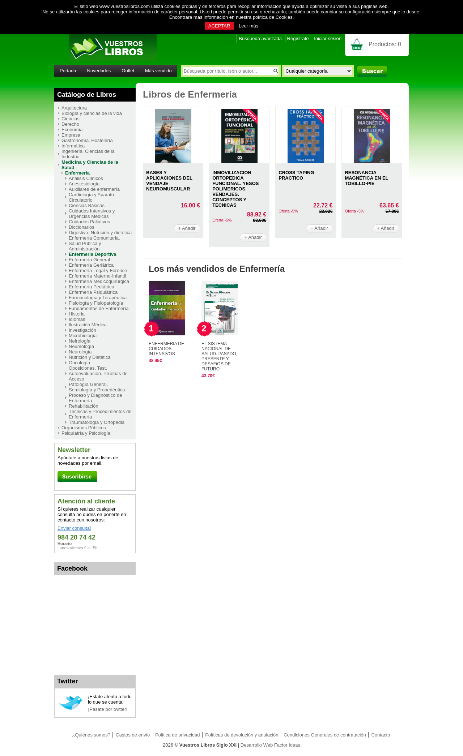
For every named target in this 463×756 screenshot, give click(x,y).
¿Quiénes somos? (91, 735)
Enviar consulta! (74, 528)
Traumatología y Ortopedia (96, 422)
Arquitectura (74, 108)
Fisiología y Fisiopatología (96, 303)
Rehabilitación (83, 406)
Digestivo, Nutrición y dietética (100, 232)
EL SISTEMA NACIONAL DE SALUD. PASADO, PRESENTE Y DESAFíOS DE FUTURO (219, 356)
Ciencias (70, 118)
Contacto (380, 735)
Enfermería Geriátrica (91, 265)
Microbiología (83, 335)
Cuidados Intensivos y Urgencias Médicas (92, 213)
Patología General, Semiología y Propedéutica (97, 387)
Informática (73, 146)
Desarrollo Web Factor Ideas (270, 745)
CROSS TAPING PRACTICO (296, 175)
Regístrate (298, 38)
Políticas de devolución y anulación (241, 735)
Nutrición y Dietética (90, 357)
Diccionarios (81, 227)
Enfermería (77, 173)
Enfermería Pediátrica (91, 286)
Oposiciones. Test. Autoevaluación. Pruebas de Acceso (98, 373)
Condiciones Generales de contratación (325, 735)
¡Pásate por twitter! (107, 709)
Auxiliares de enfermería (94, 189)
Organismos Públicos (83, 427)
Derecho (70, 124)
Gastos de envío (133, 735)
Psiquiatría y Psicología (85, 433)
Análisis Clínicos (86, 178)
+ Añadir (187, 228)
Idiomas (77, 319)
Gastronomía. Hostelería (87, 140)
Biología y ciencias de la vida (91, 113)
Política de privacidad (177, 735)
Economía (72, 129)
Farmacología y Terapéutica (98, 297)
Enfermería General (89, 259)
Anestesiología (84, 183)
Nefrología (79, 341)
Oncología (79, 362)
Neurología (80, 352)
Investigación (82, 330)
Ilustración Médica (88, 324)
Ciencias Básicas (87, 205)
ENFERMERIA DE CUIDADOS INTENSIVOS (166, 348)
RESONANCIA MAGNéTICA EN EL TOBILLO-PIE (366, 178)
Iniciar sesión (327, 38)
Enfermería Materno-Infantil (97, 276)
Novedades (99, 70)
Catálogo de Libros (86, 94)
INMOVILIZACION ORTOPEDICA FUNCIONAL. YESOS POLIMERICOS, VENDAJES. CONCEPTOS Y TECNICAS (235, 189)
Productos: (385, 44)
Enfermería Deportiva (92, 254)
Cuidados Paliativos (89, 221)
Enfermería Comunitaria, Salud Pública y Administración (94, 243)
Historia (77, 314)
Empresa (70, 135)
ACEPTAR (219, 26)
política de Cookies (273, 17)
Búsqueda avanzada (260, 38)
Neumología (81, 346)
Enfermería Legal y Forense (98, 270)
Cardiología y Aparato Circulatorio (91, 197)
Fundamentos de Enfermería (98, 308)
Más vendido (158, 70)
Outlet (128, 70)
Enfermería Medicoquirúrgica (99, 281)
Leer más (248, 26)
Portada (68, 70)
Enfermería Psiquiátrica (93, 292)
